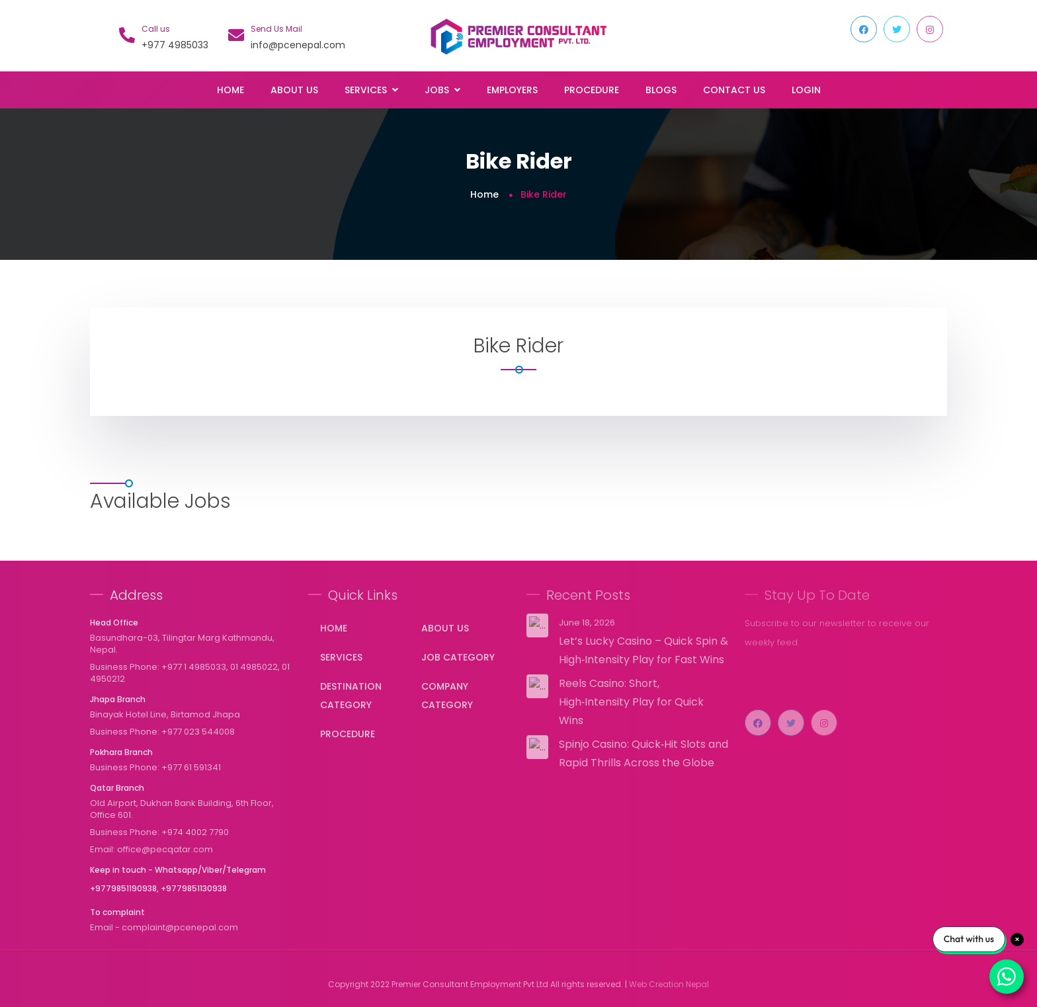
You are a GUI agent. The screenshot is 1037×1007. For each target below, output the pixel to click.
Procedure (591, 90)
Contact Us (734, 90)
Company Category (447, 695)
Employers (512, 90)
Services (341, 657)
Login (806, 90)
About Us (294, 90)
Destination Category (351, 695)
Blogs (661, 90)
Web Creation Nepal (669, 984)
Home (230, 90)
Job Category (458, 657)
